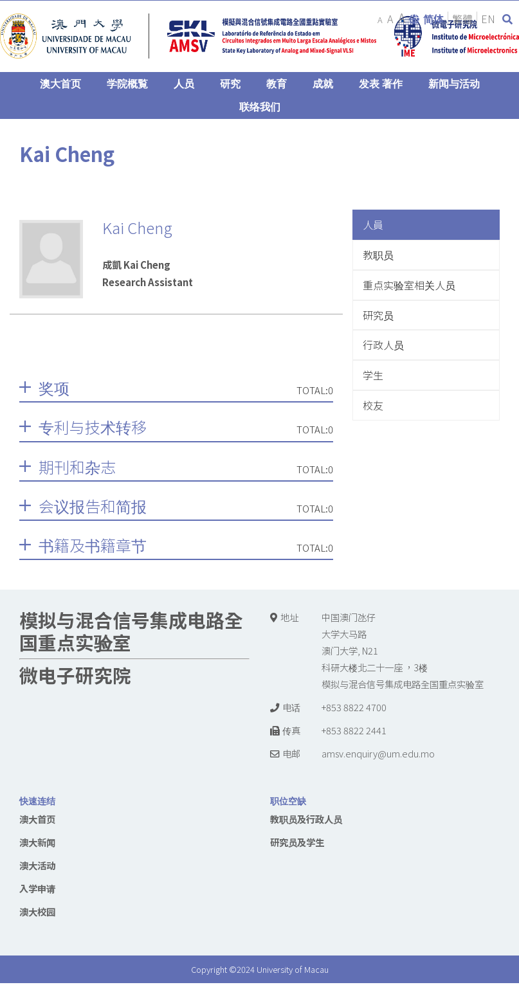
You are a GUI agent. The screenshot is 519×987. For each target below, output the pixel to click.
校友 (373, 405)
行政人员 (383, 344)
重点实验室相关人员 (409, 285)
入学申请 (37, 888)
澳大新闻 (37, 842)
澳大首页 (37, 819)
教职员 (378, 254)
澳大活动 (37, 865)
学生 (373, 375)
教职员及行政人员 (306, 819)
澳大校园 (37, 911)
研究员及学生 (297, 842)
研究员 (378, 315)
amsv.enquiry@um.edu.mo (378, 753)
